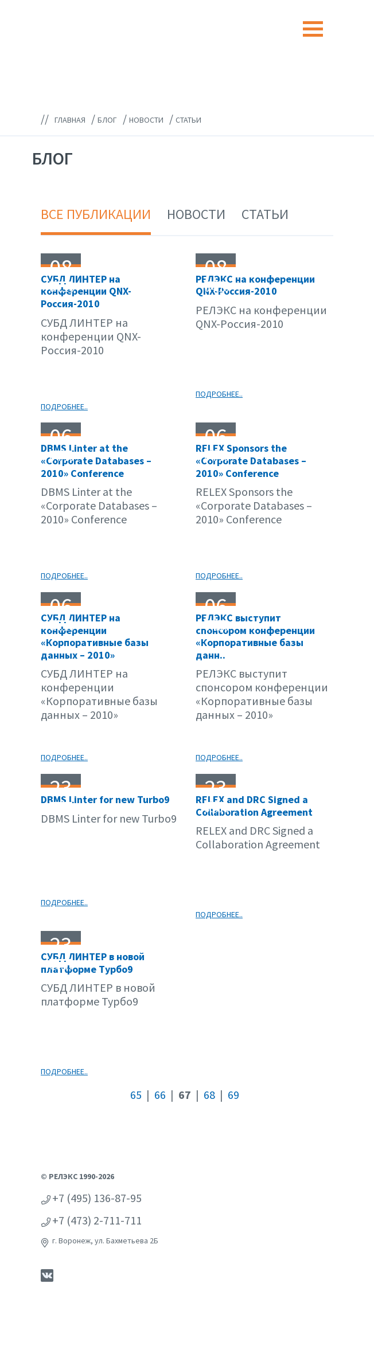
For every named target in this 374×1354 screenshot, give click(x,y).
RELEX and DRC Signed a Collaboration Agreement (254, 806)
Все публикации (96, 214)
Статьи (265, 214)
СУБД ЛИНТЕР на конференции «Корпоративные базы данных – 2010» (95, 636)
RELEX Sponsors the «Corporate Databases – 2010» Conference (251, 460)
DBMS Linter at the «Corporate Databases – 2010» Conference (96, 460)
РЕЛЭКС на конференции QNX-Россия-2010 (255, 285)
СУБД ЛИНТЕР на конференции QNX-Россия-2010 (86, 291)
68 (209, 1094)
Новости (196, 214)
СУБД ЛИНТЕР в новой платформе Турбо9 (93, 963)
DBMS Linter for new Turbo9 (105, 799)
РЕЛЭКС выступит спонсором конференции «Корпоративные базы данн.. (255, 636)
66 (160, 1094)
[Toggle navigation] (313, 28)
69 (233, 1094)
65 (136, 1094)
